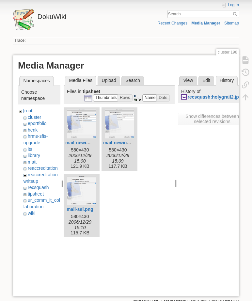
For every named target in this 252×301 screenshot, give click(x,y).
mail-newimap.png (85, 142)
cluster (34, 117)
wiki (31, 213)
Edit (206, 80)
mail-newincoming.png (128, 142)
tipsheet (36, 194)
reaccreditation (43, 168)
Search (236, 14)
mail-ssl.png (80, 209)
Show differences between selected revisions (212, 119)
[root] (28, 110)
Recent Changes (172, 23)
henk (33, 130)
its (30, 149)
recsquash (38, 187)
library (34, 155)
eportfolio (37, 123)
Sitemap (231, 23)
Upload (109, 80)
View (188, 80)
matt (32, 162)
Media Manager (205, 23)
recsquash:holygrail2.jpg (215, 97)
